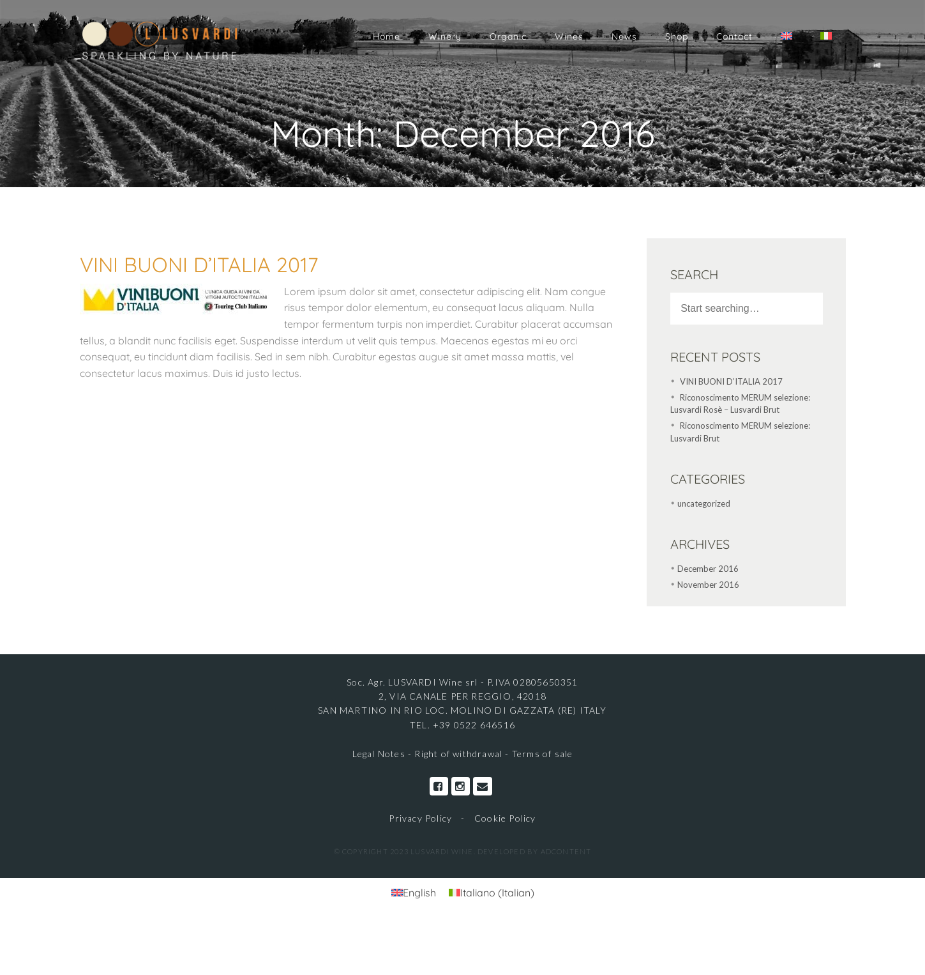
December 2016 (708, 569)
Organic (508, 36)
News (624, 36)
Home (386, 36)
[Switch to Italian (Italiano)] (491, 892)
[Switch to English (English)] (413, 892)
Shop (676, 36)
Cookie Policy (505, 818)
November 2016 (708, 585)
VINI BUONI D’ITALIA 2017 (199, 264)
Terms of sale (542, 753)
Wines (569, 36)
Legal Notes (380, 753)
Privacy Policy (420, 818)
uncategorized (703, 503)
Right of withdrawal (458, 753)
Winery (445, 36)
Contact (734, 36)
